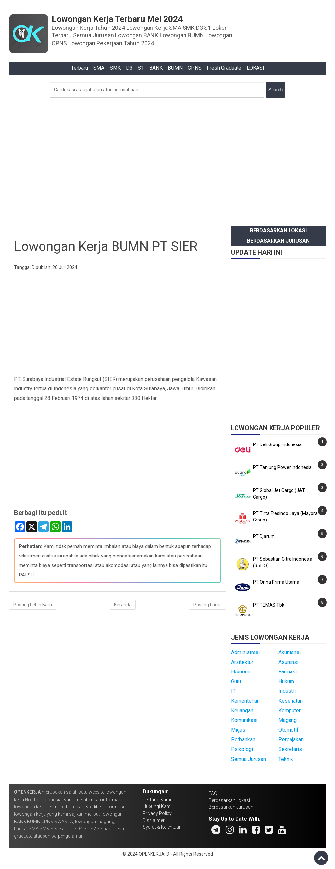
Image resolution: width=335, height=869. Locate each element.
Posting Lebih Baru (32, 604)
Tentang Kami (157, 799)
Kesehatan (290, 701)
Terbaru (79, 68)
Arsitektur (242, 662)
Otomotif (288, 730)
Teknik (285, 759)
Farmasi (287, 672)
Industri (287, 691)
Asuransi (288, 662)
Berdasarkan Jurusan (278, 241)
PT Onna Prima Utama (276, 582)
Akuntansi (289, 652)
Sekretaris (290, 749)
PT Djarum (264, 536)
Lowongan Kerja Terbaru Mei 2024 (117, 19)
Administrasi (245, 652)
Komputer (289, 711)
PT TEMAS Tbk (268, 605)
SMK (115, 68)
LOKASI (255, 68)
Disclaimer (154, 820)
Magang (287, 720)
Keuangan (242, 711)
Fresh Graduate (224, 68)
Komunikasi (244, 720)
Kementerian (245, 701)
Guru (236, 681)
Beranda (123, 604)
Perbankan (243, 739)
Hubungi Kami (157, 806)
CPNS (195, 68)
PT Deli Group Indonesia (277, 444)
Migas (238, 730)
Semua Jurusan (248, 759)
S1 (141, 68)
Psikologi (242, 749)
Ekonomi (241, 672)
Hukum (286, 681)
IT (233, 691)
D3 (129, 68)
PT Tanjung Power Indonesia (282, 467)
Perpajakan (291, 739)
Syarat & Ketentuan (162, 827)
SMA (98, 68)
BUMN (175, 68)
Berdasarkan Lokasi (278, 230)
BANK (156, 68)
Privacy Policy (157, 813)
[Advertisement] (167, 160)
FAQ (213, 793)
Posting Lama (207, 604)
